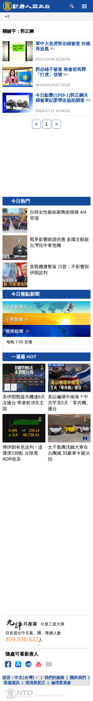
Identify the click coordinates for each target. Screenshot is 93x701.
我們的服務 (54, 677)
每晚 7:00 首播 (19, 342)
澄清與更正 (35, 683)
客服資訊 (12, 683)
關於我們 (78, 677)
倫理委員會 (61, 683)
